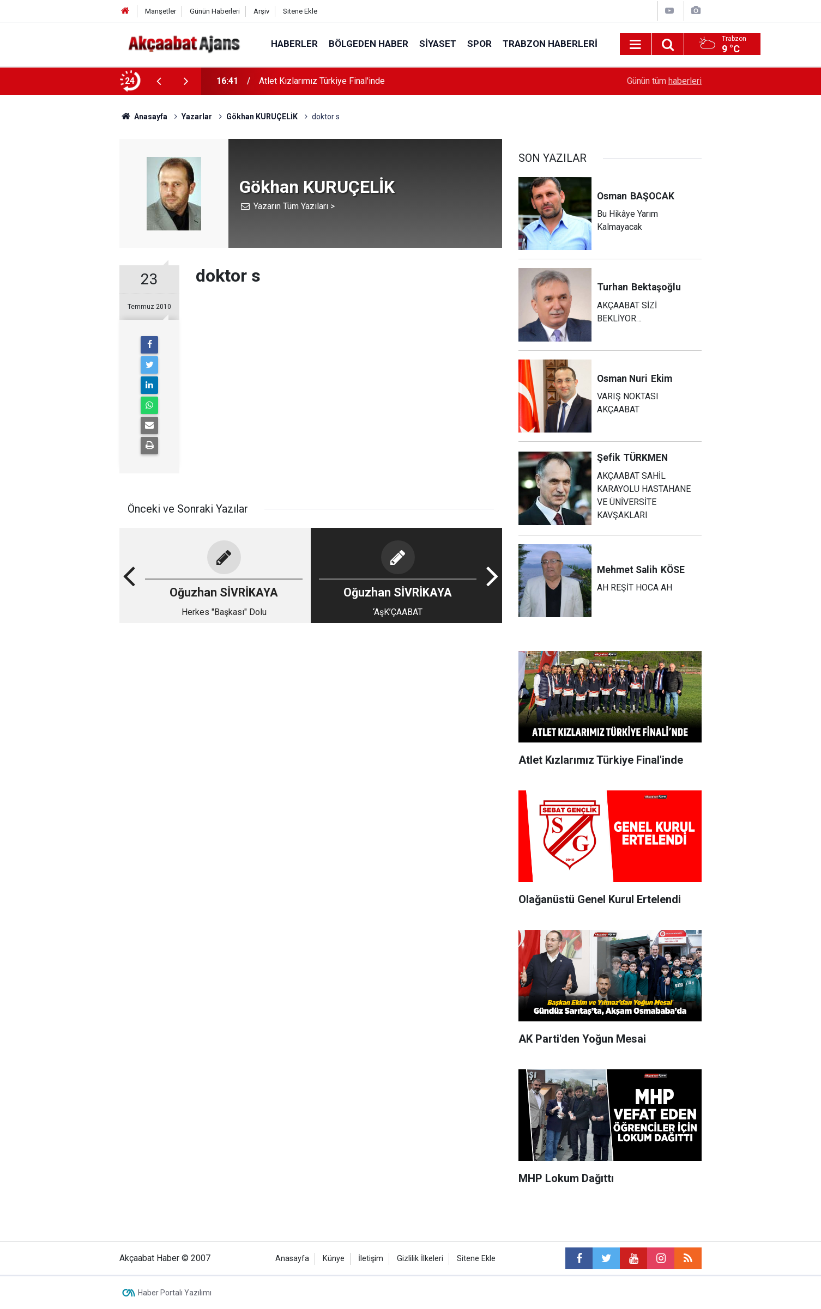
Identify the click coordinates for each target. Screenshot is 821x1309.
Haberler (294, 43)
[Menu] (635, 44)
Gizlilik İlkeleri (420, 1258)
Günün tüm (664, 81)
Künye (334, 1258)
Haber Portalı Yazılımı (175, 1292)
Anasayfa (292, 1258)
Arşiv (261, 11)
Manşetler (160, 11)
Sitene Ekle (300, 11)
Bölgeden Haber (368, 43)
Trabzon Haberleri (550, 43)
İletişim (370, 1258)
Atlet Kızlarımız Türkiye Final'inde (322, 81)
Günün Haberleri (215, 11)
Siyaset (437, 43)
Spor (479, 43)
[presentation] (158, 81)
